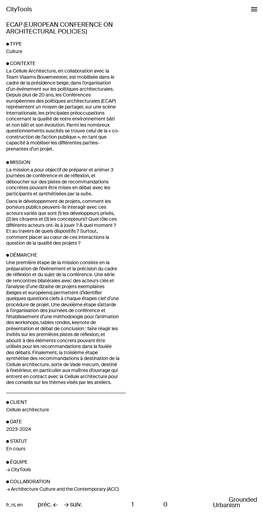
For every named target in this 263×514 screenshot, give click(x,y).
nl (13, 505)
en (20, 505)
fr (7, 505)
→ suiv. (73, 504)
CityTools (19, 9)
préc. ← (48, 504)
